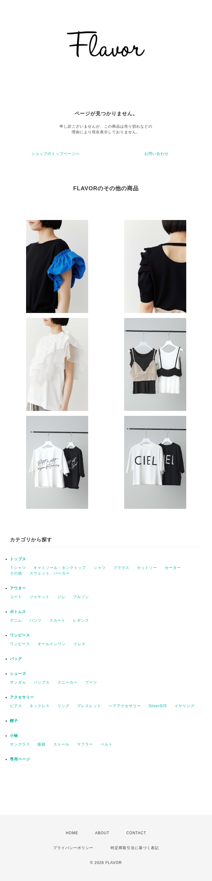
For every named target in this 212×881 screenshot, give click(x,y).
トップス (18, 559)
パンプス (42, 682)
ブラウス (121, 568)
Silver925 (158, 706)
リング (63, 706)
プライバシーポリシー (73, 848)
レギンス (81, 620)
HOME (72, 833)
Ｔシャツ (18, 568)
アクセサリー (22, 697)
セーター (173, 568)
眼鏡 (42, 744)
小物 (14, 735)
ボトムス (18, 612)
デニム (16, 620)
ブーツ (91, 682)
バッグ (16, 659)
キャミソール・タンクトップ (60, 568)
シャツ (100, 568)
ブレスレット (89, 706)
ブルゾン (81, 597)
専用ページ (20, 759)
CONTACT (136, 833)
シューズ (18, 674)
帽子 (14, 721)
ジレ (61, 597)
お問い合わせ (156, 154)
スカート (57, 620)
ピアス (16, 706)
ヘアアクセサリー (125, 706)
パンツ (35, 620)
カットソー (147, 568)
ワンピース (20, 635)
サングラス (20, 744)
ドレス (80, 644)
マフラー (85, 744)
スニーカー (67, 682)
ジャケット (39, 597)
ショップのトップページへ (55, 154)
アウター (18, 588)
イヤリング (184, 706)
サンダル (18, 682)
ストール (61, 744)
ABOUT (102, 833)
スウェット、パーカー (49, 573)
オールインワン (52, 644)
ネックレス (39, 706)
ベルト (107, 744)
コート (16, 597)
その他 (16, 573)
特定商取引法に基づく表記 (135, 848)
